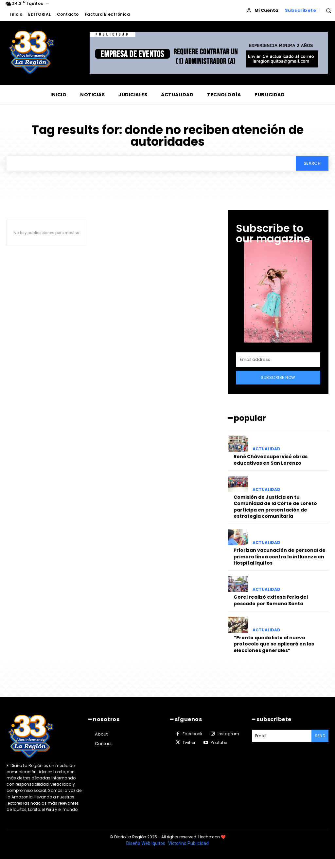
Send (320, 735)
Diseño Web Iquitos (146, 843)
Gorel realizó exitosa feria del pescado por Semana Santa (271, 600)
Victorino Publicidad (188, 843)
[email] (278, 359)
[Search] (312, 163)
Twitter (189, 742)
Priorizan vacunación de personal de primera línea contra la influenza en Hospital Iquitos (280, 556)
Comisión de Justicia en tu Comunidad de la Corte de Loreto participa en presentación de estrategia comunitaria (275, 507)
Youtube (219, 742)
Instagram (228, 734)
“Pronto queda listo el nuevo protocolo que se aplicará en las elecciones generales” (274, 644)
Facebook (192, 734)
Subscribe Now (278, 377)
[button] (328, 10)
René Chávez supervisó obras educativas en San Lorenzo (271, 459)
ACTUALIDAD (266, 449)
